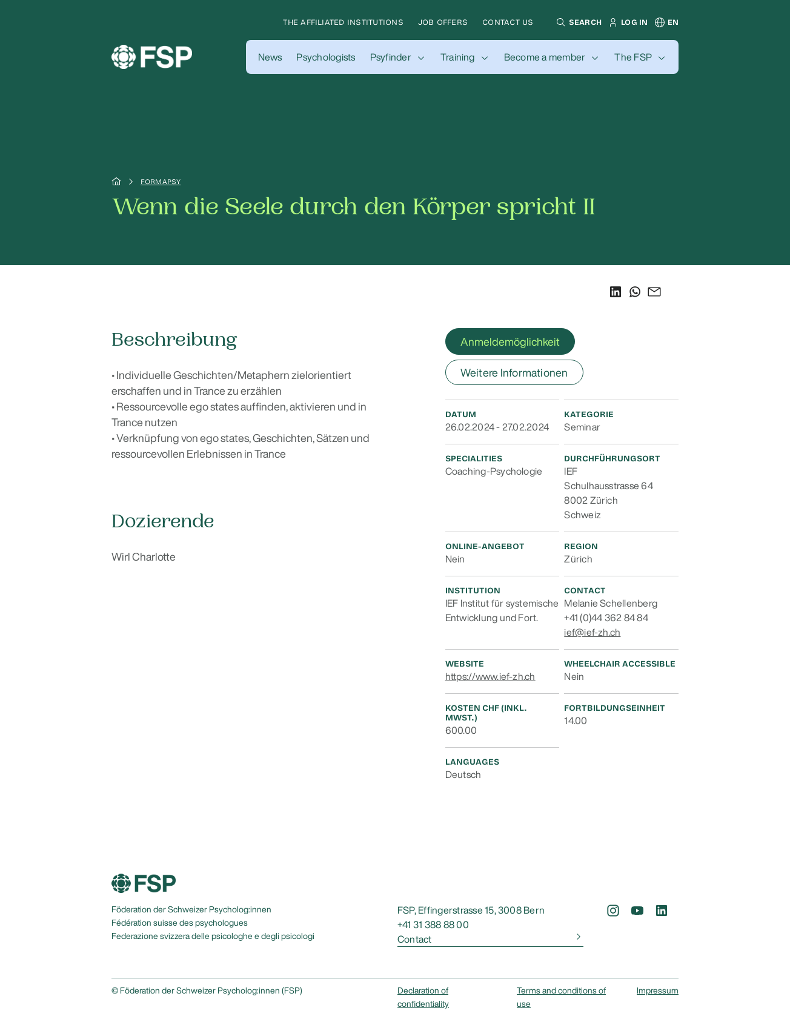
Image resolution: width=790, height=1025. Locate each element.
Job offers (443, 22)
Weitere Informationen (514, 372)
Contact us (507, 22)
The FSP (633, 57)
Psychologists (325, 57)
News (270, 57)
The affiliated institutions (343, 22)
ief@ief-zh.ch (592, 632)
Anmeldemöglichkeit (510, 341)
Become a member (545, 57)
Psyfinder (390, 57)
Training (457, 57)
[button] (577, 22)
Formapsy (161, 182)
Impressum (658, 990)
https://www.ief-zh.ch (490, 676)
